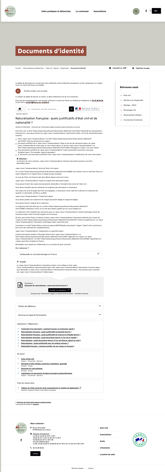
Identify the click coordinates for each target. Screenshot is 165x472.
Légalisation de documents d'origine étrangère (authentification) (46, 373)
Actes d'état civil (27, 359)
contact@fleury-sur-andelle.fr (37, 102)
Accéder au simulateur (59, 290)
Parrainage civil (128, 110)
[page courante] (78, 68)
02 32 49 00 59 (97, 101)
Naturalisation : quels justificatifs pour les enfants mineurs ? (45, 343)
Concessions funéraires (131, 120)
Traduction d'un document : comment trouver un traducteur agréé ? (48, 329)
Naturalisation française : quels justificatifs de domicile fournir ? (46, 332)
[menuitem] (56, 11)
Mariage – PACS (128, 105)
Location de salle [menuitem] (106, 454)
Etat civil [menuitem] (103, 428)
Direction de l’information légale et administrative (34, 402)
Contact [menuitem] (91, 468)
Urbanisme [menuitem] (104, 448)
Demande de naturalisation (32, 369)
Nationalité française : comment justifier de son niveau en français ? (47, 346)
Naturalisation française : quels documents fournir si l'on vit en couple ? (49, 338)
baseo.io (36, 404)
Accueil (18, 68)
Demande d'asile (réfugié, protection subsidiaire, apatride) (44, 364)
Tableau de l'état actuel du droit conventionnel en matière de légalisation (51, 388)
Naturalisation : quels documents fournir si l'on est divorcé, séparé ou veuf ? (51, 340)
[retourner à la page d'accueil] (10, 11)
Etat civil (125, 95)
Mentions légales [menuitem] (78, 468)
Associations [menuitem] (104, 434)
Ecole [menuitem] (101, 441)
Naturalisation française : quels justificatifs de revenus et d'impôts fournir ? (50, 335)
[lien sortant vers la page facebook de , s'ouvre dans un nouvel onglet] (146, 12)
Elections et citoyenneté (131, 100)
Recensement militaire (131, 115)
